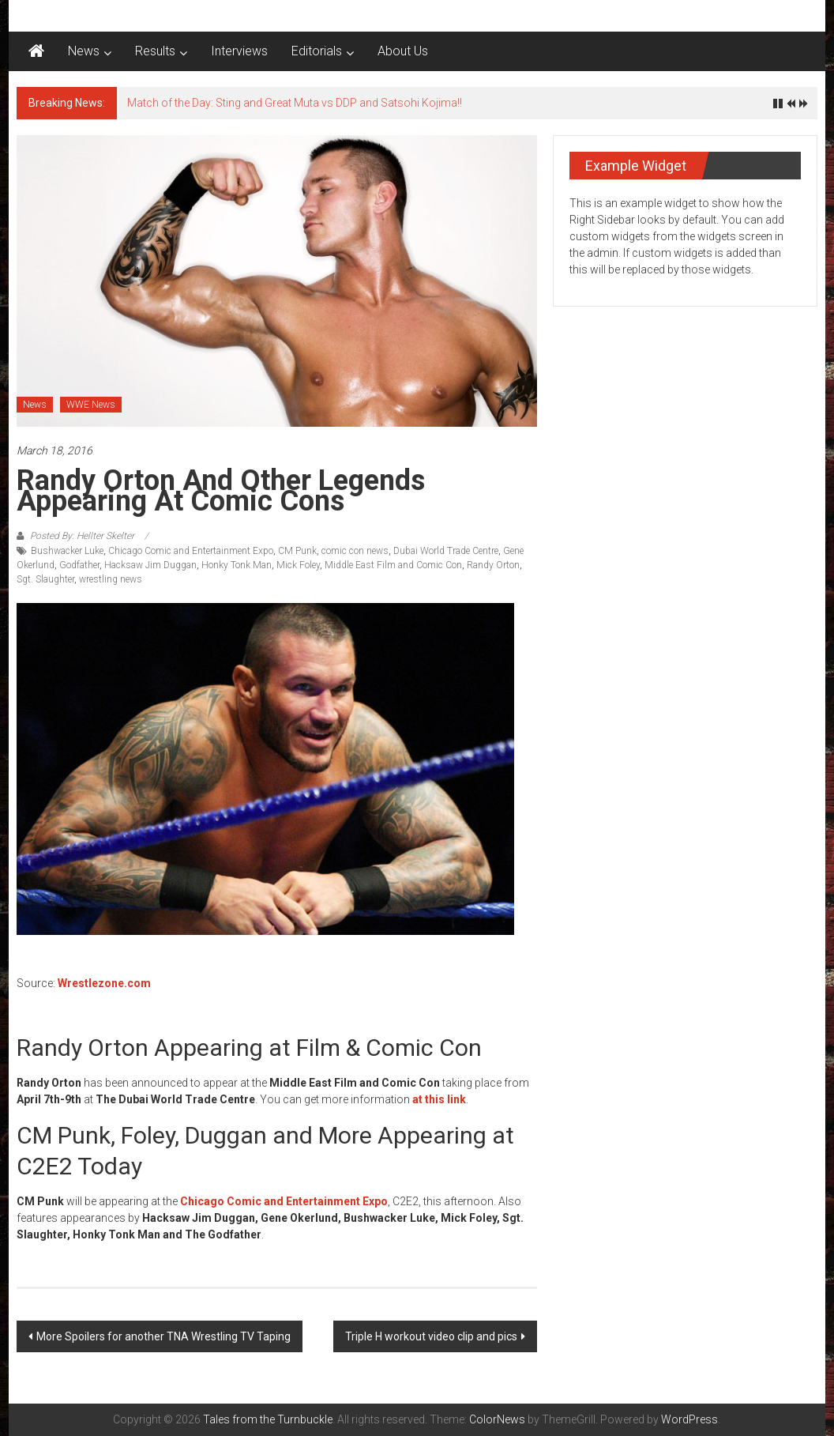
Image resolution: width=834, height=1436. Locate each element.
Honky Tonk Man (236, 565)
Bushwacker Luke (67, 550)
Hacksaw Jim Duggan (150, 565)
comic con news (355, 550)
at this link (439, 1099)
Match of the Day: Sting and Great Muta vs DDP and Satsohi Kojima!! (294, 102)
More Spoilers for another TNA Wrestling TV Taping (163, 1336)
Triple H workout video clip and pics (431, 1336)
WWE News (90, 404)
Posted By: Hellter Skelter (82, 535)
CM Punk (297, 550)
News (84, 50)
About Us (403, 50)
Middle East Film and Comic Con (393, 565)
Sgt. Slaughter (45, 579)
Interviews (239, 50)
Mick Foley (298, 565)
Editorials (316, 50)
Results (155, 50)
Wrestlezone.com (104, 983)
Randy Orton (493, 565)
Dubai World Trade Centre (445, 550)
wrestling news (110, 579)
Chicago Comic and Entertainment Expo (190, 550)
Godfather (79, 565)
